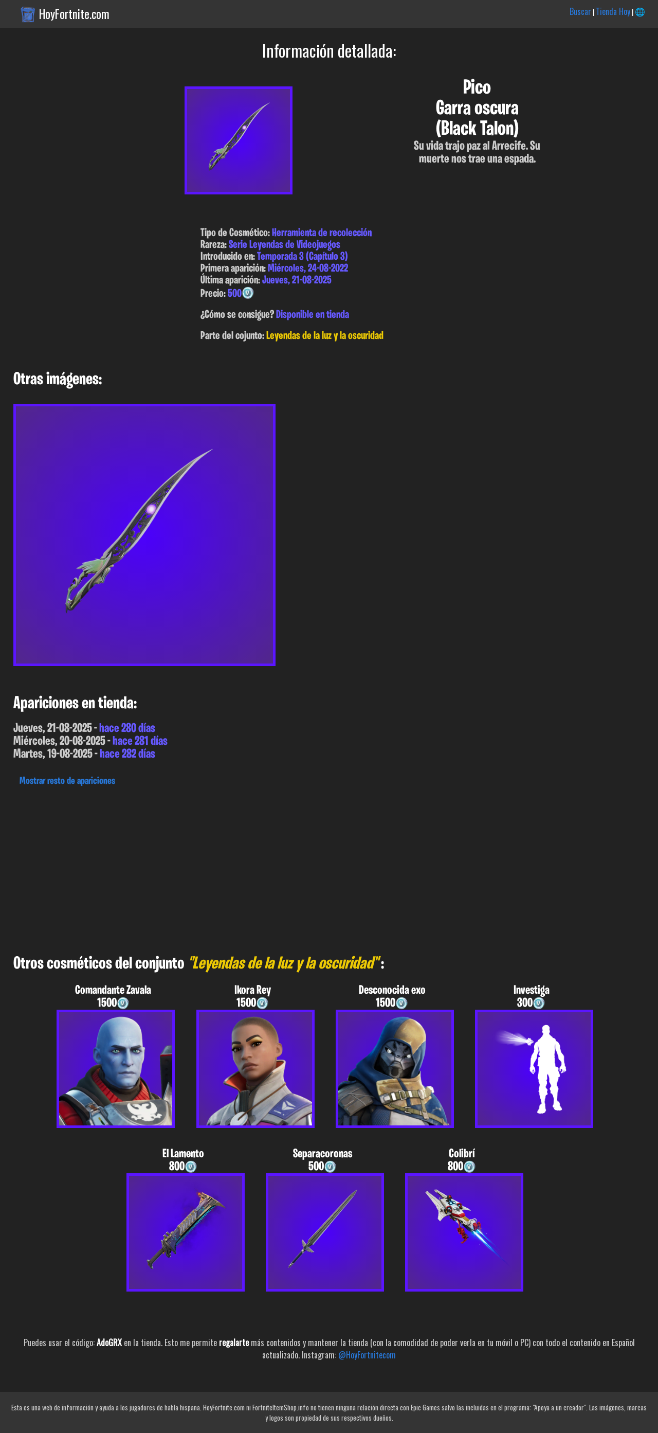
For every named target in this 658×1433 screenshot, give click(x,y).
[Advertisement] (308, 868)
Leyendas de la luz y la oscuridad (324, 336)
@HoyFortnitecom (367, 1355)
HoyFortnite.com (74, 14)
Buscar (580, 11)
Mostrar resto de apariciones (67, 781)
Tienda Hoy (613, 11)
